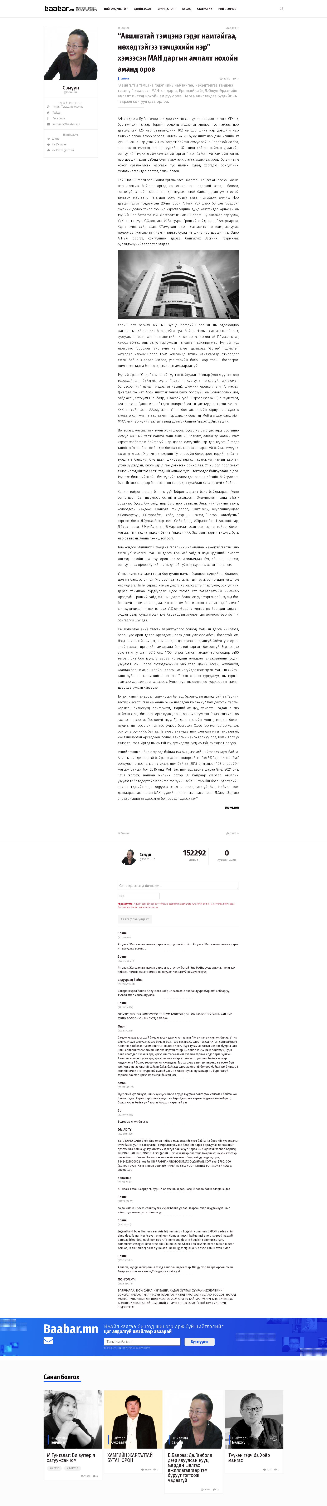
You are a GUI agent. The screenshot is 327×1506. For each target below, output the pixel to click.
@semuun (71, 92)
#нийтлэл (72, 1468)
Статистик (204, 9)
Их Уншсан (57, 144)
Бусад (186, 9)
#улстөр (54, 1468)
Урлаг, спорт (167, 9)
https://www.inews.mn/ (65, 107)
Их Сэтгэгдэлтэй (60, 150)
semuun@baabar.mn (63, 124)
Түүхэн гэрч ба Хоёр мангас (249, 1457)
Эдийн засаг (142, 9)
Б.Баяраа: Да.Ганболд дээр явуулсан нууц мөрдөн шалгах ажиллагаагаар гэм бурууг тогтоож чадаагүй (190, 1467)
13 (236, 78)
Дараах (232, 28)
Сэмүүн (125, 78)
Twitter (54, 112)
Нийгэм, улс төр (115, 9)
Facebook (56, 118)
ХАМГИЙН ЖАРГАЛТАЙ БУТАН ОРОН (130, 1457)
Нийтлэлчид (227, 9)
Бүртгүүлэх (199, 1342)
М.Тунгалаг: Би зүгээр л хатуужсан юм (71, 1457)
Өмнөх (124, 28)
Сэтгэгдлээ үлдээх (135, 919)
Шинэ (53, 138)
